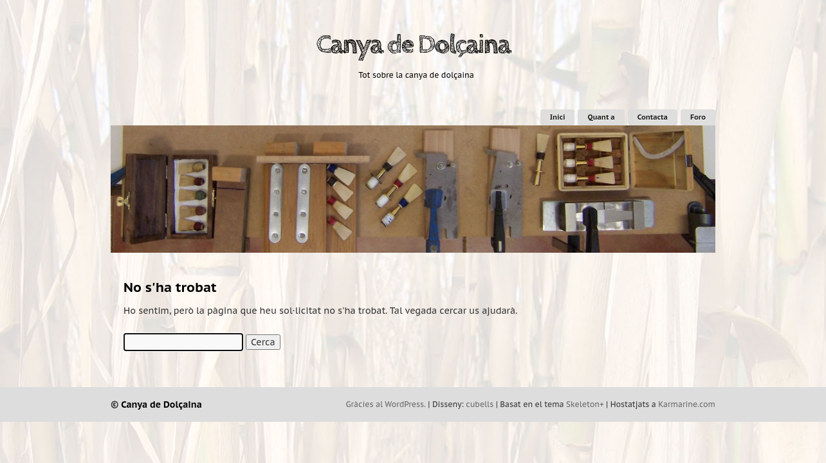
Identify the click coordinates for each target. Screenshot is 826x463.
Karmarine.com (686, 404)
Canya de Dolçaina (412, 45)
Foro (698, 117)
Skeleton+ (585, 404)
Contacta (653, 117)
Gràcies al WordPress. (386, 404)
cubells (479, 404)
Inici (557, 117)
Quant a (600, 117)
